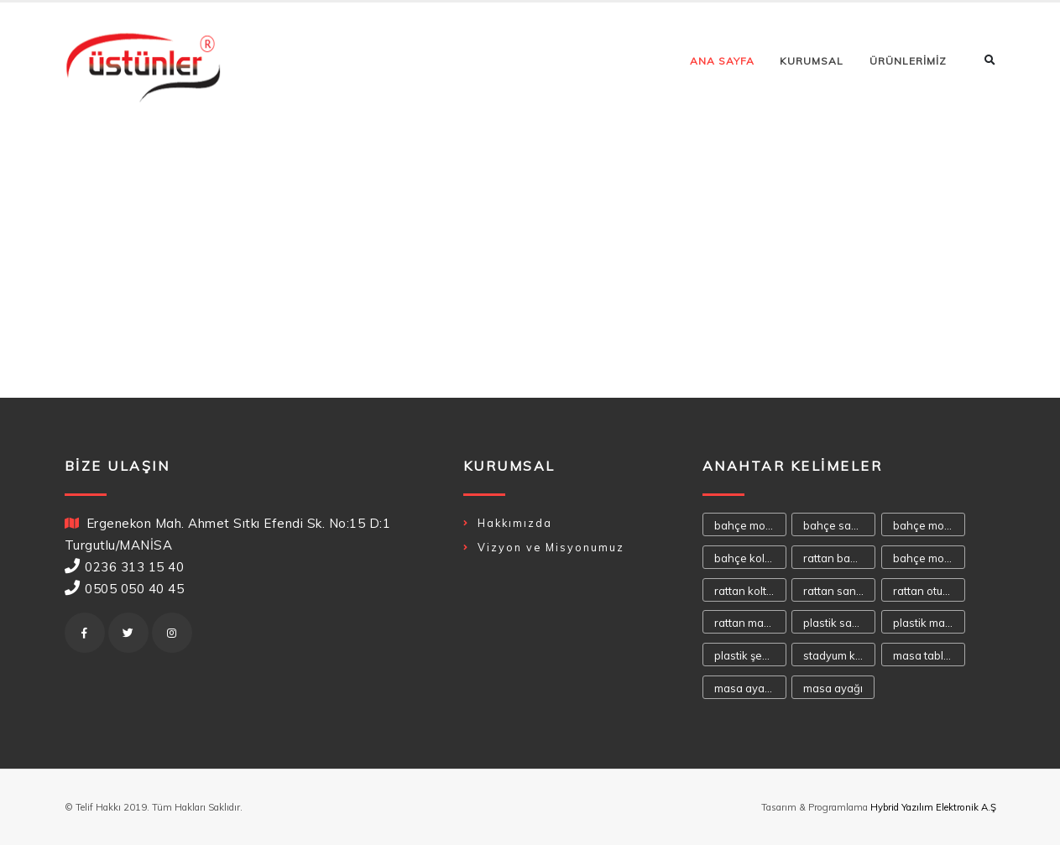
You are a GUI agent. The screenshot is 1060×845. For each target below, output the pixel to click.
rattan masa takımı (750, 622)
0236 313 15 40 (134, 567)
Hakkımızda (515, 522)
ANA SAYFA (722, 61)
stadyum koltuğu (839, 655)
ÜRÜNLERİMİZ (908, 61)
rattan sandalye (839, 590)
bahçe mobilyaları (929, 525)
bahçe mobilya (929, 558)
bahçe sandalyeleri (839, 525)
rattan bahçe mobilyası (839, 558)
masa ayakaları (750, 688)
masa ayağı (833, 688)
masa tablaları (929, 655)
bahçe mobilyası (750, 525)
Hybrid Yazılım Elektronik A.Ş (933, 807)
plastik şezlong (750, 655)
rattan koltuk (746, 590)
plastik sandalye (839, 622)
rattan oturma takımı (929, 590)
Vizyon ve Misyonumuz (551, 547)
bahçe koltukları (750, 558)
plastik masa (925, 622)
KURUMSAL (811, 61)
